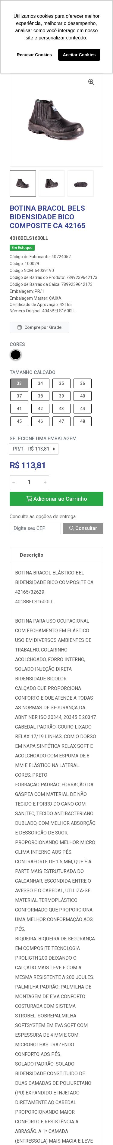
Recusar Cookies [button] (34, 54)
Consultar (83, 528)
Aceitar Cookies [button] (79, 54)
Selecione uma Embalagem (43, 438)
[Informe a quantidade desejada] (29, 482)
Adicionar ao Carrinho (56, 499)
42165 (66, 304)
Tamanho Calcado (32, 372)
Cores (17, 344)
